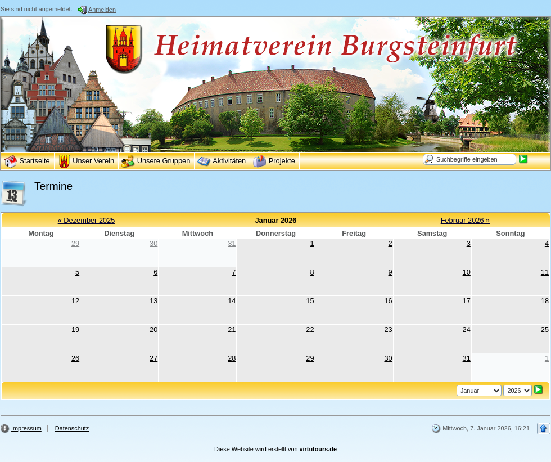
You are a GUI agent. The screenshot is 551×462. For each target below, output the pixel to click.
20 (153, 329)
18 (545, 301)
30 (153, 243)
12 (75, 301)
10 (467, 272)
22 (310, 329)
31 (232, 243)
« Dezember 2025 (86, 220)
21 (232, 329)
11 (545, 272)
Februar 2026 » (465, 220)
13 (153, 301)
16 (388, 301)
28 (232, 358)
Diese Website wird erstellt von (275, 449)
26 (75, 358)
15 (310, 301)
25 (545, 329)
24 (467, 329)
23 (388, 329)
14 (232, 301)
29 (75, 243)
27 (153, 358)
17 (467, 301)
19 (75, 329)
